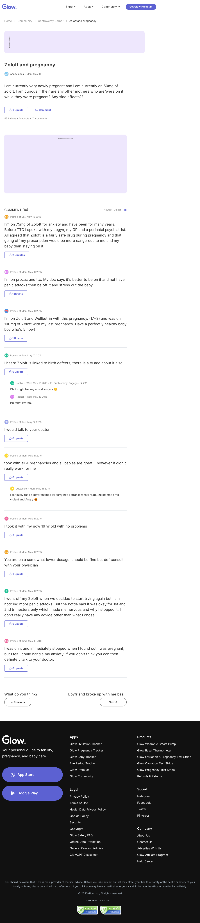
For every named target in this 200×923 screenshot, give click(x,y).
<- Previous (18, 702)
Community (25, 21)
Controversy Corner (50, 21)
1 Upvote (16, 293)
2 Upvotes (17, 254)
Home (8, 21)
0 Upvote (16, 109)
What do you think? (20, 694)
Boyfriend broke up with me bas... (97, 694)
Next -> (113, 702)
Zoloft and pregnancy (82, 21)
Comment (43, 109)
